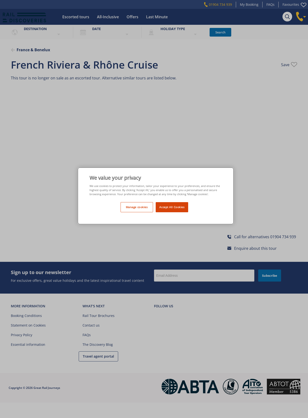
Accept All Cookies (171, 207)
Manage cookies (137, 207)
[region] (155, 196)
